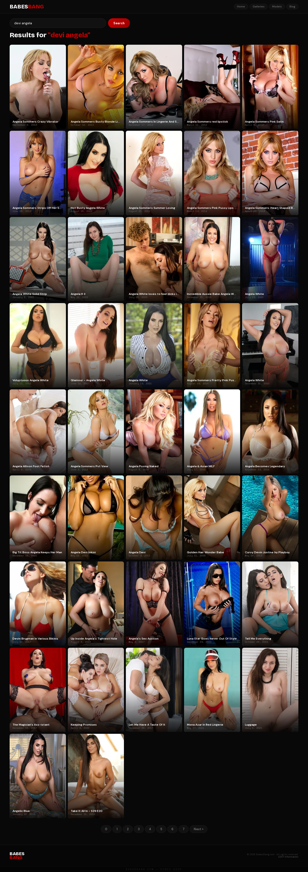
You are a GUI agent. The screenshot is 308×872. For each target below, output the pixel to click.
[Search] (58, 23)
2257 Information (288, 856)
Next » (198, 829)
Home (241, 6)
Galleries (258, 6)
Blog (292, 6)
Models (277, 6)
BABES (27, 6)
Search (119, 23)
